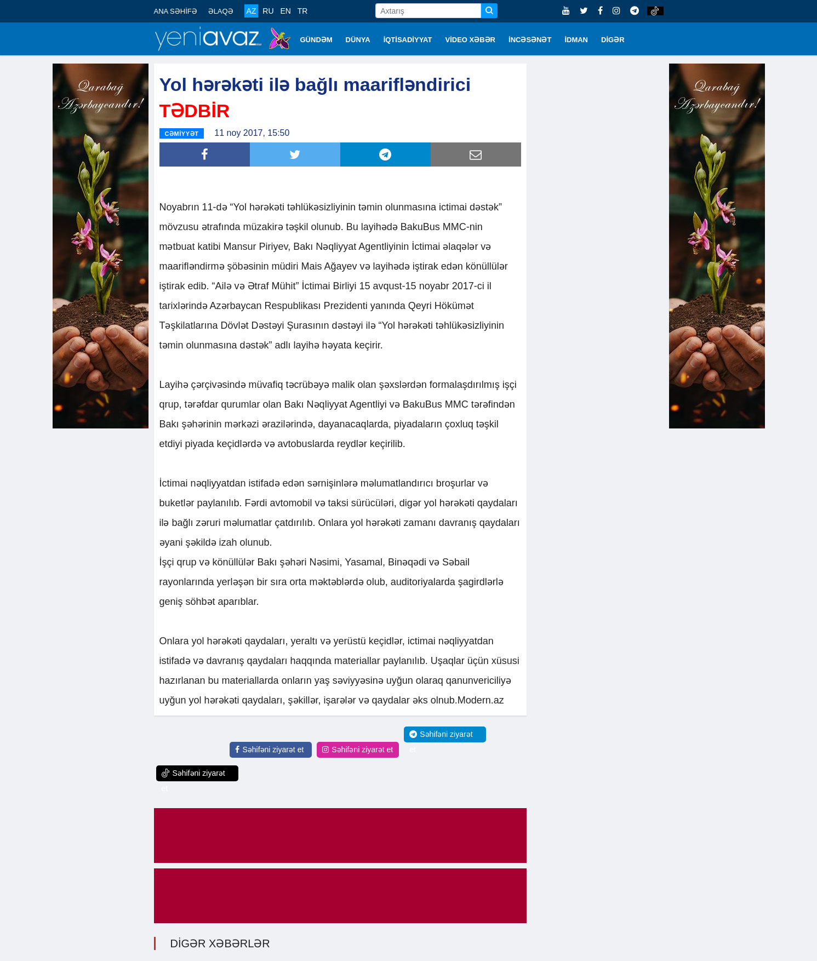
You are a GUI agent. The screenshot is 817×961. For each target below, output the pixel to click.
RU (267, 11)
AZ (251, 11)
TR (303, 11)
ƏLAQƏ (220, 11)
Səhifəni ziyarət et (269, 749)
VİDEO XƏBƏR (470, 40)
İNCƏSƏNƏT (530, 40)
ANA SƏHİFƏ (175, 11)
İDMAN (576, 40)
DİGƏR (613, 40)
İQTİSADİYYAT (408, 40)
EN (285, 11)
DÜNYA (358, 40)
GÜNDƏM (316, 40)
